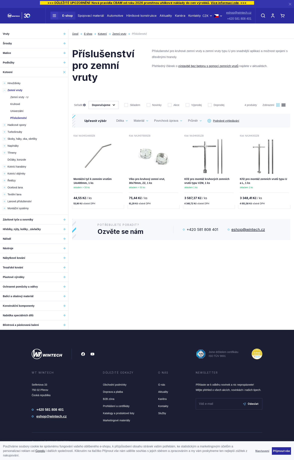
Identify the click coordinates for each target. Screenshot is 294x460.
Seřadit (80, 105)
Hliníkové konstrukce (141, 18)
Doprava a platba (113, 391)
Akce (173, 104)
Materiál (139, 120)
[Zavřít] (290, 4)
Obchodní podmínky (114, 384)
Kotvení (102, 33)
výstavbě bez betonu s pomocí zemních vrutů (208, 66)
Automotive (115, 18)
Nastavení (262, 450)
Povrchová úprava (166, 120)
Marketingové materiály (116, 420)
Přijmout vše (281, 450)
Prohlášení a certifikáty (116, 406)
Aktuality (166, 18)
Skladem (132, 104)
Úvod (75, 33)
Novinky (154, 104)
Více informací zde (225, 3)
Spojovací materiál (91, 18)
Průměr (193, 120)
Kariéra (180, 18)
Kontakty (194, 18)
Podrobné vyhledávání (223, 121)
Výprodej (194, 104)
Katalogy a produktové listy (118, 413)
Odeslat (250, 403)
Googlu (40, 450)
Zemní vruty (119, 33)
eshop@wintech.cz (238, 15)
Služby (162, 413)
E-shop (61, 18)
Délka (120, 120)
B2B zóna (108, 398)
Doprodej (216, 104)
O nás (161, 384)
